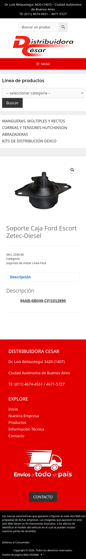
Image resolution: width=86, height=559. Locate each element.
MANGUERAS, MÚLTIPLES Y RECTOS (33, 120)
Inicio (13, 409)
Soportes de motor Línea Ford (26, 263)
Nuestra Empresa (23, 415)
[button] (72, 170)
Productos (17, 422)
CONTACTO (43, 496)
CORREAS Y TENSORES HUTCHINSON (34, 127)
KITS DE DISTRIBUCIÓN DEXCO (29, 140)
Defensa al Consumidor (16, 542)
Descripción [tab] (20, 277)
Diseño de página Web (15, 554)
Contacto (16, 435)
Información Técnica (26, 429)
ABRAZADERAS (15, 134)
